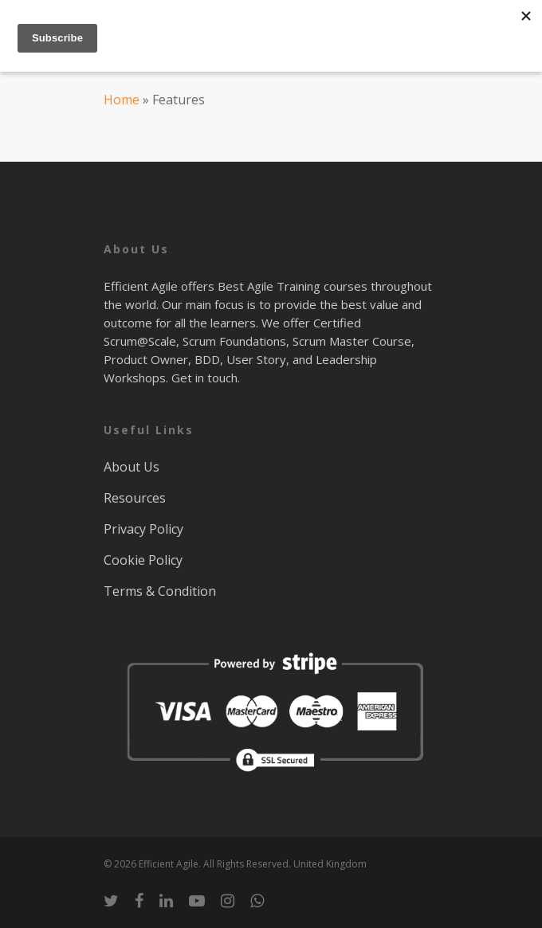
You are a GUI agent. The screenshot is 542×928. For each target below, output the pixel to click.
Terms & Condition (160, 591)
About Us (131, 467)
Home (121, 99)
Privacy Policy (143, 529)
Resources (135, 498)
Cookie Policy (143, 560)
